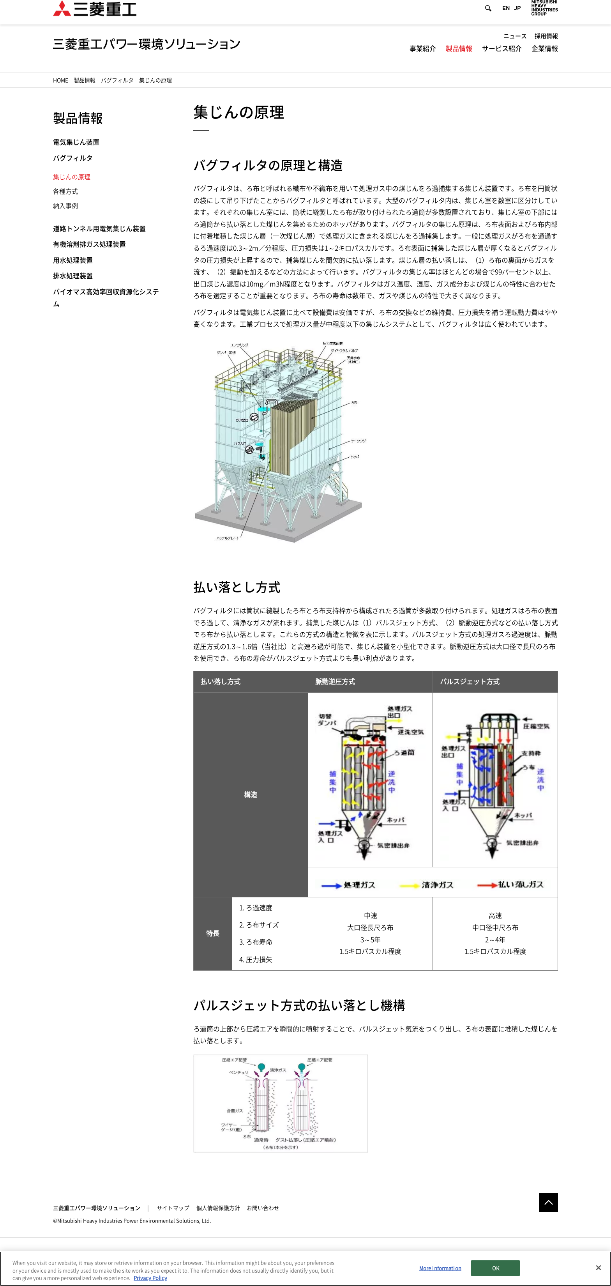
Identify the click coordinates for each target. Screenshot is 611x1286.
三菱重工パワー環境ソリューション (96, 1208)
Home (60, 80)
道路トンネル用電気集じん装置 (99, 228)
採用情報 (546, 44)
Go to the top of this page (548, 1202)
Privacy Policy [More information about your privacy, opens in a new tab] (150, 1278)
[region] (305, 1268)
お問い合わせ (263, 1208)
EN (506, 16)
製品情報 (459, 56)
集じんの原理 (71, 177)
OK (495, 1267)
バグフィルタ (117, 80)
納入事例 (65, 206)
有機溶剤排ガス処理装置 (89, 244)
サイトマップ (173, 1208)
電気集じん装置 (76, 142)
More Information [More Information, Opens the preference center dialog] (440, 1267)
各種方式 (65, 191)
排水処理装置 (73, 275)
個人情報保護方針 (218, 1208)
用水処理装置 (73, 260)
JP (517, 16)
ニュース (515, 44)
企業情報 (545, 56)
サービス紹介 (502, 56)
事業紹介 (423, 56)
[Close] (598, 1267)
